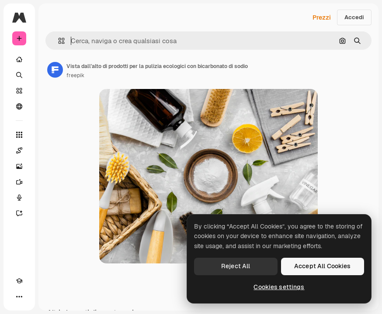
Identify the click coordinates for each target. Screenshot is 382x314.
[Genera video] (19, 182)
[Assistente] (19, 213)
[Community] (19, 106)
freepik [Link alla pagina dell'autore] (75, 75)
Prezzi (322, 17)
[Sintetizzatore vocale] (19, 198)
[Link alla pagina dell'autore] (55, 70)
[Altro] (19, 297)
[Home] (19, 59)
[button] (58, 41)
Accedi (354, 17)
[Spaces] (19, 150)
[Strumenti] (19, 135)
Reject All (235, 266)
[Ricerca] (19, 75)
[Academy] (19, 281)
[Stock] (19, 91)
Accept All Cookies (322, 266)
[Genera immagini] (19, 166)
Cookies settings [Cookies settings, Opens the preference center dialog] (279, 287)
